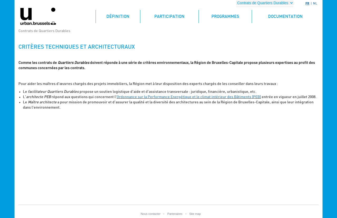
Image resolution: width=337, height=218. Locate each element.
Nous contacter (150, 213)
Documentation (285, 16)
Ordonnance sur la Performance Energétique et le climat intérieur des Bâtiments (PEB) (189, 97)
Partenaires (174, 213)
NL (315, 3)
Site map (195, 213)
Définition (123, 14)
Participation (169, 16)
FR (307, 3)
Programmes (225, 16)
